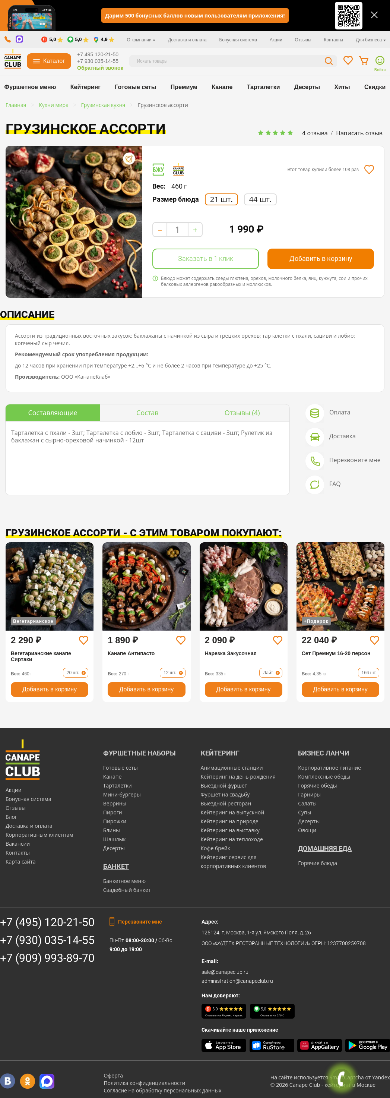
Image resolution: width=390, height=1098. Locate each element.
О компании (141, 39)
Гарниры (309, 794)
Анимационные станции (232, 767)
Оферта (113, 1075)
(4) (242, 412)
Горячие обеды (317, 785)
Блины (111, 830)
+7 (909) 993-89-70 (47, 958)
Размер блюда (175, 199)
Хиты (342, 87)
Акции (276, 40)
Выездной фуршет (224, 785)
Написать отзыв (359, 133)
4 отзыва (315, 133)
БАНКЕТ (116, 866)
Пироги (112, 812)
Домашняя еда (325, 848)
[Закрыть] (374, 14)
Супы (304, 812)
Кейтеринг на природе (230, 821)
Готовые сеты (135, 87)
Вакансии (18, 843)
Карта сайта (21, 861)
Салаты (307, 803)
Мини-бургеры (122, 794)
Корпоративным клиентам (39, 834)
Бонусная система (238, 40)
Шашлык (114, 839)
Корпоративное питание (329, 767)
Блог (11, 816)
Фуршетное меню (30, 87)
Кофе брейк (215, 848)
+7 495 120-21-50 (97, 54)
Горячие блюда (317, 863)
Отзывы (303, 40)
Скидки (375, 87)
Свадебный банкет (127, 889)
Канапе (222, 87)
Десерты (307, 87)
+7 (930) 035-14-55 (47, 940)
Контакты (333, 40)
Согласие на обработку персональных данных (162, 1090)
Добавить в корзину (320, 258)
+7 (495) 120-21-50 (47, 922)
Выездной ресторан (226, 803)
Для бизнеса (371, 39)
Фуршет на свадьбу (225, 794)
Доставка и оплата (187, 40)
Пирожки (115, 821)
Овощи (307, 830)
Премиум (184, 87)
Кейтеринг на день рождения (238, 776)
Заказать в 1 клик (205, 258)
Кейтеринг (85, 87)
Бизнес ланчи (323, 753)
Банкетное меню (124, 880)
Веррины (115, 803)
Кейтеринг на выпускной (232, 812)
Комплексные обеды (324, 776)
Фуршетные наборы (139, 753)
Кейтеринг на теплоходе (232, 839)
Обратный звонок (100, 68)
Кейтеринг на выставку (230, 830)
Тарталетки (263, 87)
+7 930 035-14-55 (97, 61)
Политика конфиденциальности (144, 1082)
